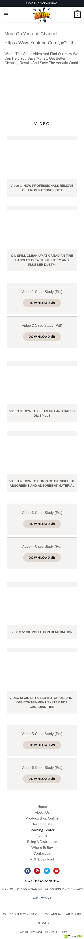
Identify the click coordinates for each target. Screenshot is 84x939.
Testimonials (42, 824)
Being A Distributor (42, 841)
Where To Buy (42, 847)
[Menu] (6, 14)
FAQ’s (42, 835)
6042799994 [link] (42, 898)
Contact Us (42, 853)
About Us (42, 812)
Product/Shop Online (42, 818)
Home (42, 806)
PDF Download (42, 859)
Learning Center (42, 830)
